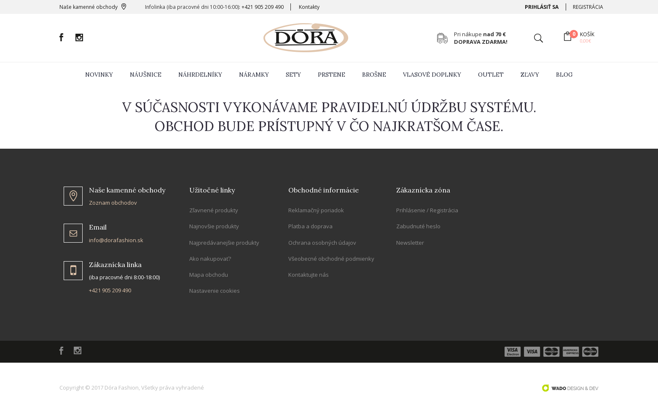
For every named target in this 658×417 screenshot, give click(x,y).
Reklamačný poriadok (316, 210)
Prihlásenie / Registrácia (427, 210)
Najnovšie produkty (214, 226)
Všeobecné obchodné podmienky (331, 258)
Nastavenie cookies (214, 290)
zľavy (530, 74)
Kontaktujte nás (308, 274)
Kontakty (309, 7)
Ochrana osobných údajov (322, 242)
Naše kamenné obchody (88, 7)
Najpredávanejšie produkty (224, 242)
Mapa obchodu (208, 274)
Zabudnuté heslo (418, 226)
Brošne (374, 74)
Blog (564, 74)
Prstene (331, 74)
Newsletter (410, 242)
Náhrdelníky (200, 74)
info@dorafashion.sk (116, 240)
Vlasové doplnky (432, 74)
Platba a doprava (310, 226)
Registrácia (588, 7)
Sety (293, 74)
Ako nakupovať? (210, 258)
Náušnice (145, 74)
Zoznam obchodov (113, 202)
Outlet (491, 74)
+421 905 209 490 (263, 7)
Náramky (254, 74)
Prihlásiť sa (542, 7)
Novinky (99, 74)
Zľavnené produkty (213, 210)
